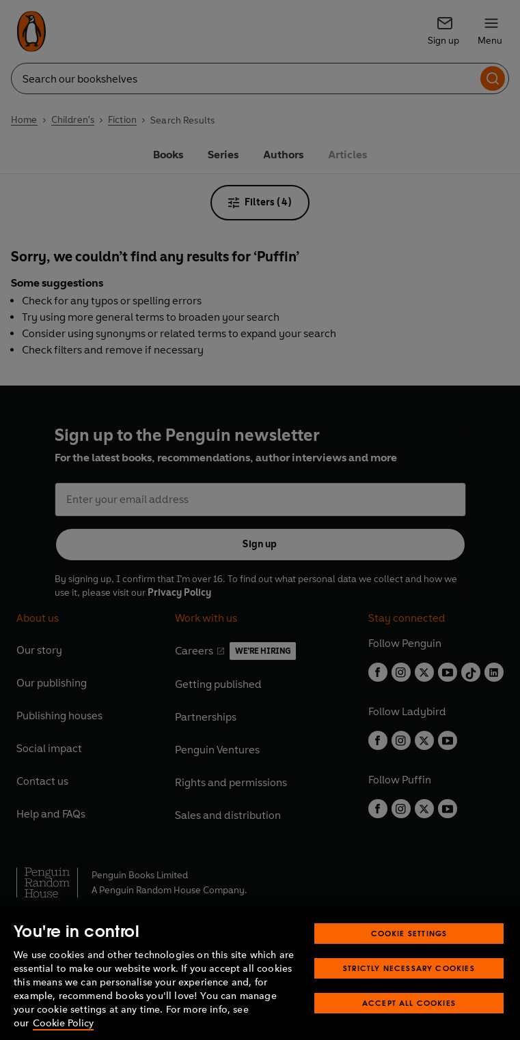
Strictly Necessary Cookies (409, 985)
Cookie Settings (409, 950)
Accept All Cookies (409, 1020)
